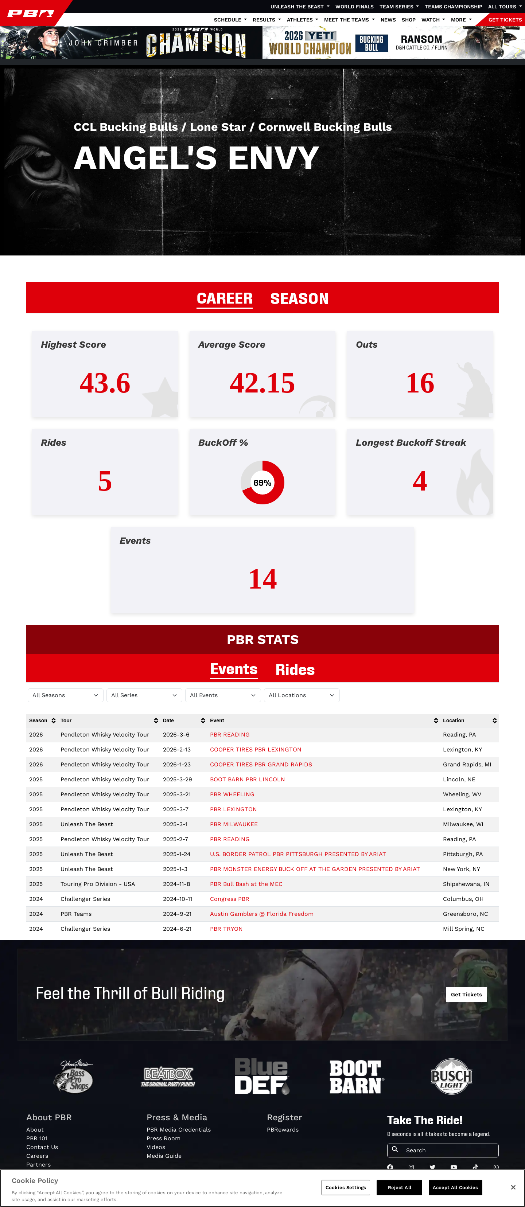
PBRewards (283, 1129)
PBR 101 (36, 1138)
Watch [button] (431, 20)
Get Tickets (466, 994)
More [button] (459, 20)
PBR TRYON (226, 928)
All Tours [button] (503, 6)
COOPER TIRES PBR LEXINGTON (256, 749)
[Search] (450, 1150)
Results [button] (265, 20)
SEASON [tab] (299, 297)
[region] (262, 1188)
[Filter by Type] (223, 695)
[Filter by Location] (302, 695)
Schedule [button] (228, 20)
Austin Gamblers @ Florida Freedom (262, 913)
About (35, 1129)
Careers (37, 1155)
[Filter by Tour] (144, 695)
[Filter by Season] (66, 695)
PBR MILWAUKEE (234, 824)
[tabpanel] (262, 478)
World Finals (354, 6)
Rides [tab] (295, 668)
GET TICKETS (505, 20)
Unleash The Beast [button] (298, 6)
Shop (409, 20)
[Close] (513, 1187)
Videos (156, 1147)
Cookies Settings (346, 1187)
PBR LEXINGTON (233, 809)
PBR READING (230, 734)
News (388, 20)
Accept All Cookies (455, 1187)
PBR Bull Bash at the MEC (246, 883)
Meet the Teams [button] (347, 20)
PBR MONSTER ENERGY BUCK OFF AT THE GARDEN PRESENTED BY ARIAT (315, 869)
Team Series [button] (397, 6)
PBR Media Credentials (179, 1129)
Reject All (399, 1187)
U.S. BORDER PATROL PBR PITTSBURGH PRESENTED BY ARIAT (298, 854)
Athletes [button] (300, 20)
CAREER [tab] (225, 296)
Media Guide (164, 1155)
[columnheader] (42, 720)
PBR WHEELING (232, 794)
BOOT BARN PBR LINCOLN (247, 779)
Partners (38, 1164)
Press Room (163, 1138)
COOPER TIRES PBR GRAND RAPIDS (261, 764)
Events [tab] (234, 667)
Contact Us (42, 1147)
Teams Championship (453, 6)
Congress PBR (229, 898)
